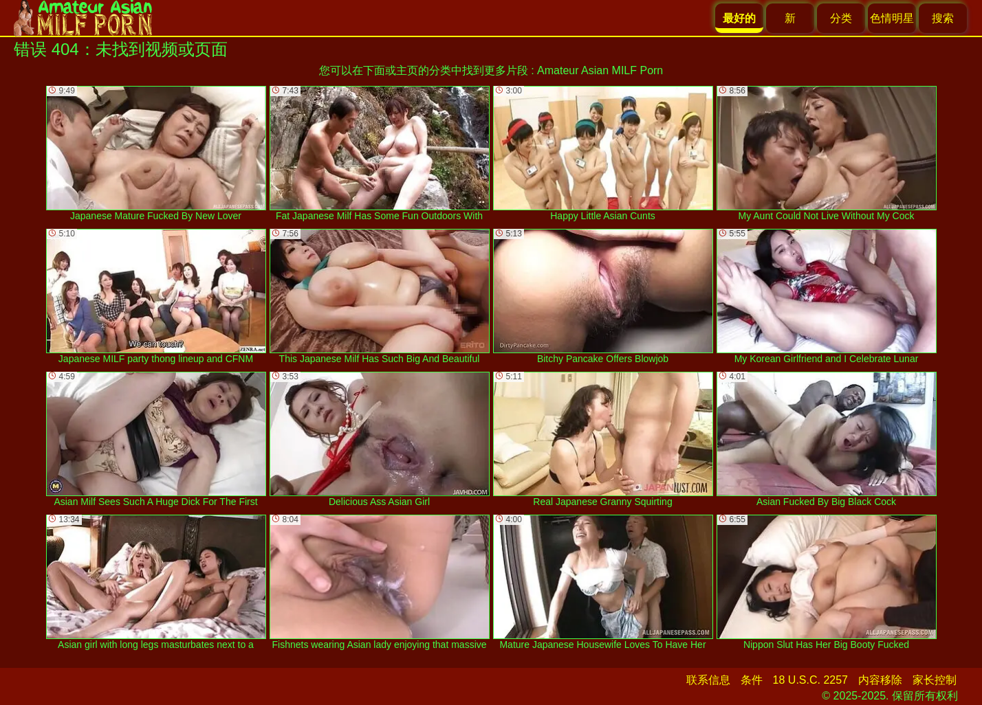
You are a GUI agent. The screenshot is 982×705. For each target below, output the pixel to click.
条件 (752, 680)
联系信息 (708, 680)
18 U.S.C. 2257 (810, 680)
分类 (841, 18)
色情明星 (892, 18)
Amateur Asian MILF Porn (600, 70)
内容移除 (880, 680)
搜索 (943, 18)
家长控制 (935, 680)
